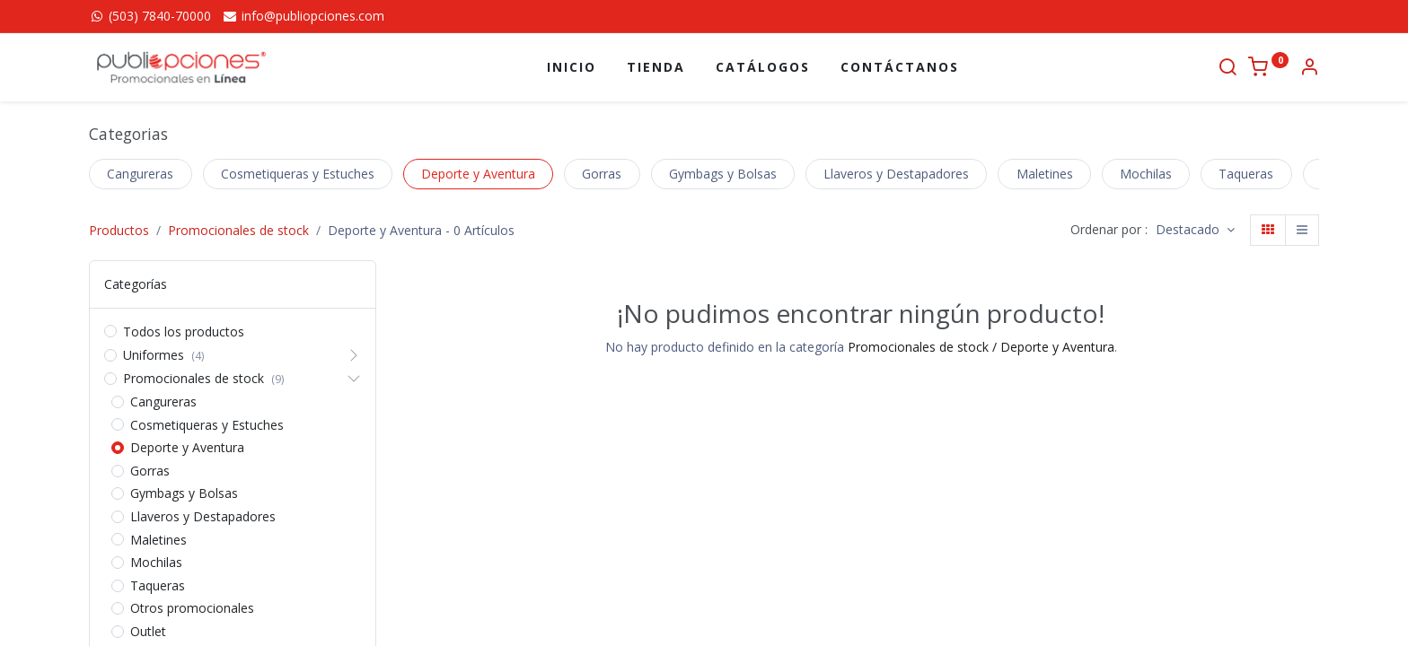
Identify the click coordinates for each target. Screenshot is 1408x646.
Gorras (601, 173)
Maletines (1044, 173)
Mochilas (1146, 173)
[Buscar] (1227, 68)
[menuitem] (572, 67)
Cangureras (140, 173)
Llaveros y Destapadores (896, 173)
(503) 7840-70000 (150, 15)
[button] (1195, 230)
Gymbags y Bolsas (723, 173)
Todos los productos (183, 331)
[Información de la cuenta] (1309, 68)
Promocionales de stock (238, 230)
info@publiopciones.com (303, 15)
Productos (119, 230)
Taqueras (1246, 173)
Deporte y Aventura (478, 173)
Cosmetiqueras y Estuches (297, 173)
